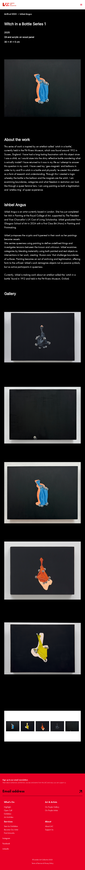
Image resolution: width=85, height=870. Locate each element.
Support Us (49, 829)
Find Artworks (9, 833)
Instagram (6, 838)
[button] (81, 5)
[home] (9, 4)
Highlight (7, 807)
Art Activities (8, 817)
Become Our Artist (11, 829)
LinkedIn (5, 849)
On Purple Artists (51, 810)
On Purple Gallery (52, 807)
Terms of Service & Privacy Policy (42, 863)
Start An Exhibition (11, 826)
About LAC (49, 826)
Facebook (6, 843)
